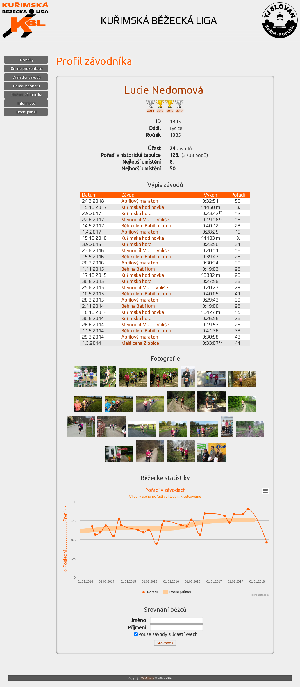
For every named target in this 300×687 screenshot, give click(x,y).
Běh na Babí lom (138, 269)
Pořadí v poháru (26, 86)
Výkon (210, 195)
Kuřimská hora (136, 213)
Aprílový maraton (139, 201)
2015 (160, 105)
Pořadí (238, 195)
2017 (179, 105)
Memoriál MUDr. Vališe (145, 219)
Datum (89, 195)
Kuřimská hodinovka (142, 207)
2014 (150, 105)
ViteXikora (147, 678)
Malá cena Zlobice (140, 343)
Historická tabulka (26, 94)
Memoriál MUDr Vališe (144, 287)
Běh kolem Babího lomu (146, 226)
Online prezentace (26, 68)
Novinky (26, 60)
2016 (169, 105)
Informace (26, 103)
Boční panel (27, 112)
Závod (128, 195)
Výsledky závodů (26, 77)
